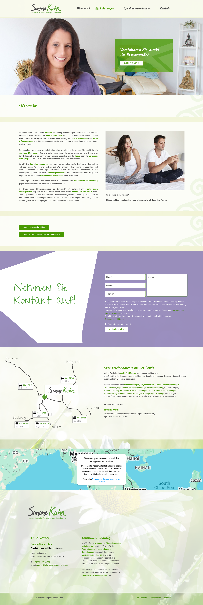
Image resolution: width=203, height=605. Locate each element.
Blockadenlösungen (138, 390)
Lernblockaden (110, 388)
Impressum (142, 598)
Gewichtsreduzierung (154, 388)
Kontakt (167, 598)
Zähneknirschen (125, 393)
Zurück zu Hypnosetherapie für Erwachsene (41, 234)
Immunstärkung (110, 393)
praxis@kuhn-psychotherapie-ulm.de (52, 565)
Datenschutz (155, 598)
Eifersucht (124, 390)
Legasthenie (122, 388)
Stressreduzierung (111, 390)
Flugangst (160, 393)
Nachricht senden (116, 329)
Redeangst (137, 393)
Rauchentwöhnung (136, 388)
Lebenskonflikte (155, 390)
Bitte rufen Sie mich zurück (118, 324)
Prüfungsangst (149, 393)
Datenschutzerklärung (114, 319)
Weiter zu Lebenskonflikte (34, 227)
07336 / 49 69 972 (131, 63)
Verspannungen (169, 390)
